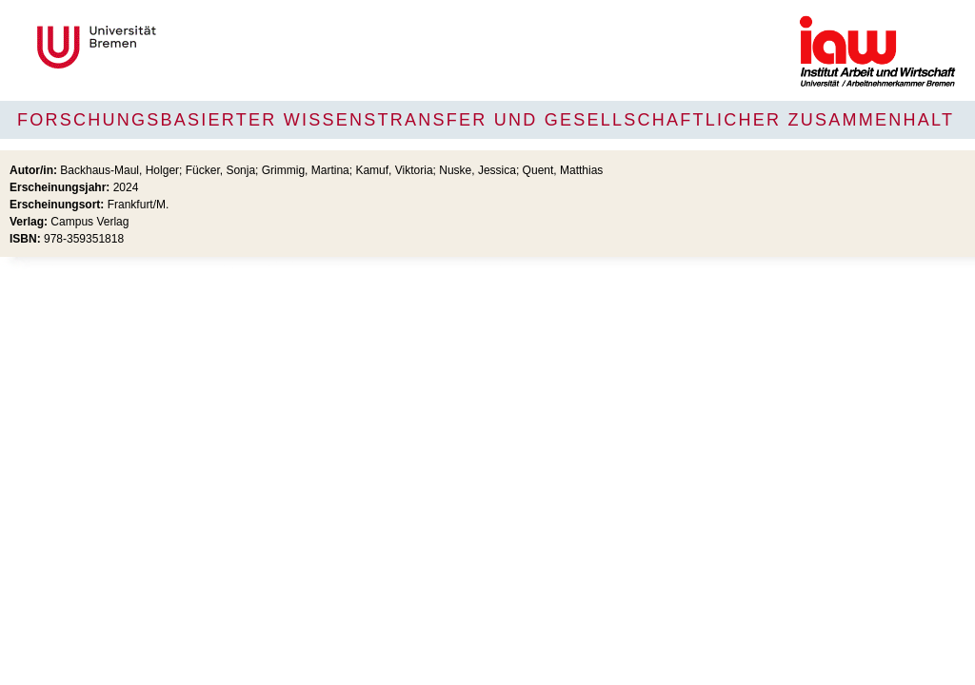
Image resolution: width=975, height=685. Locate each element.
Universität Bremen (160, 47)
